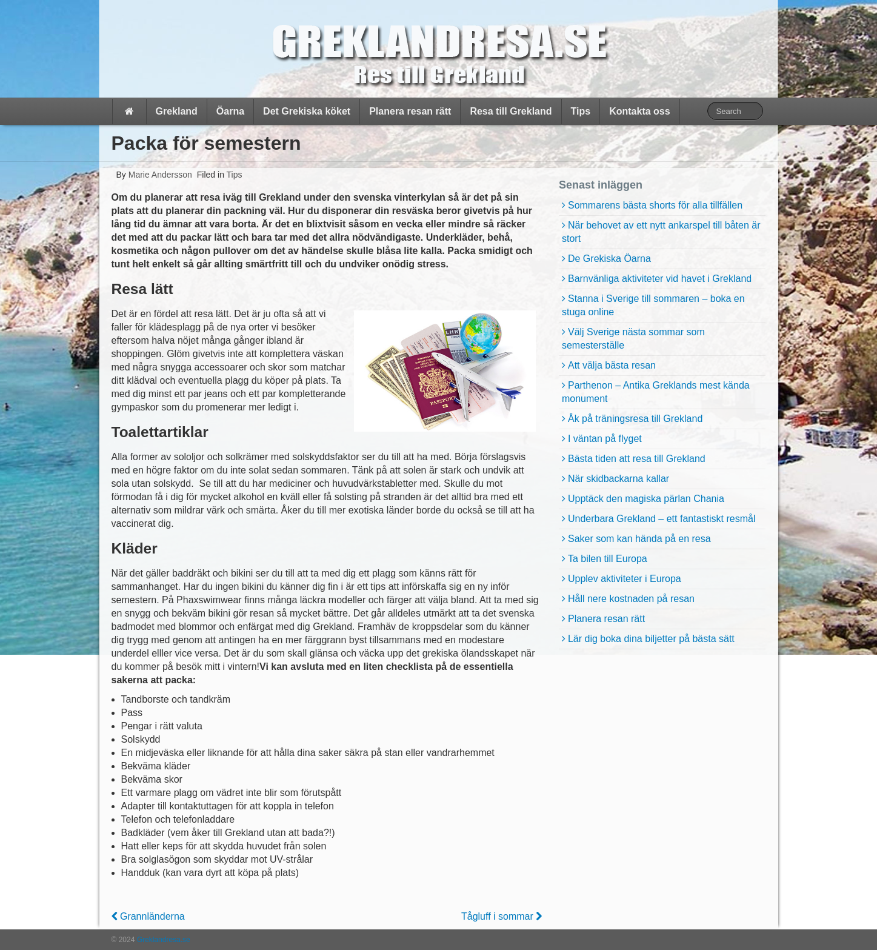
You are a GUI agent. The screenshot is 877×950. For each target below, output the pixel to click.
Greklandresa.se (162, 939)
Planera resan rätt (410, 111)
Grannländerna (148, 916)
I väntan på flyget (605, 438)
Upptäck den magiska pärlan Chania (646, 498)
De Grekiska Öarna (609, 258)
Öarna (230, 111)
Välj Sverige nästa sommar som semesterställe (633, 338)
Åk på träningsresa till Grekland (635, 418)
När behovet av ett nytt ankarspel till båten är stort (661, 232)
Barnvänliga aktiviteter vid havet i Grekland (660, 278)
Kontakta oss (639, 111)
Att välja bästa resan (612, 365)
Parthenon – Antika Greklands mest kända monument (656, 392)
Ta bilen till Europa (607, 559)
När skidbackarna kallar (618, 478)
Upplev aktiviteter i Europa (624, 579)
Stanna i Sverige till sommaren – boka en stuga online (653, 305)
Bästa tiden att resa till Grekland (636, 458)
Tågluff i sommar (501, 916)
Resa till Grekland (511, 111)
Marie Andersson (159, 174)
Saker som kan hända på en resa (639, 539)
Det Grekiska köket (306, 111)
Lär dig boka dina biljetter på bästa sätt (651, 639)
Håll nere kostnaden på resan (631, 599)
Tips (581, 111)
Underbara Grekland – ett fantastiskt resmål (661, 518)
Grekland (177, 111)
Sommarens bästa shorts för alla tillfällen (655, 205)
